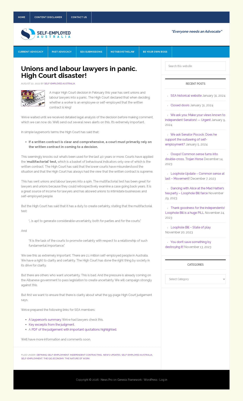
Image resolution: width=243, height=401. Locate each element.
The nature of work (77, 358)
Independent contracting (86, 355)
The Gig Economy (53, 358)
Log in (163, 379)
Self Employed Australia (45, 37)
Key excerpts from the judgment (51, 324)
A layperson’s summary (45, 319)
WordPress (150, 379)
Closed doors (180, 105)
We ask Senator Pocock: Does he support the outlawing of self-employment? (191, 139)
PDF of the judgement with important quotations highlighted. (74, 329)
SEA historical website (186, 95)
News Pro (107, 379)
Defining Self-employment (53, 355)
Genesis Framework (129, 379)
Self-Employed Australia (137, 355)
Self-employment (31, 358)
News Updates (111, 355)
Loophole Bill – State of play (191, 227)
